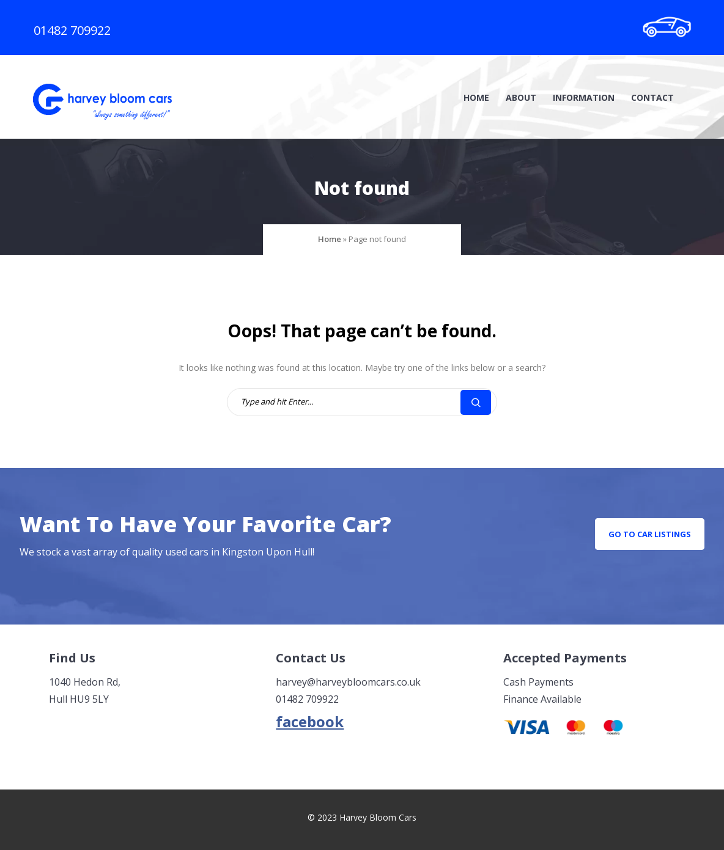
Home (476, 97)
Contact (652, 97)
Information (584, 97)
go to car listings (649, 534)
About (521, 97)
